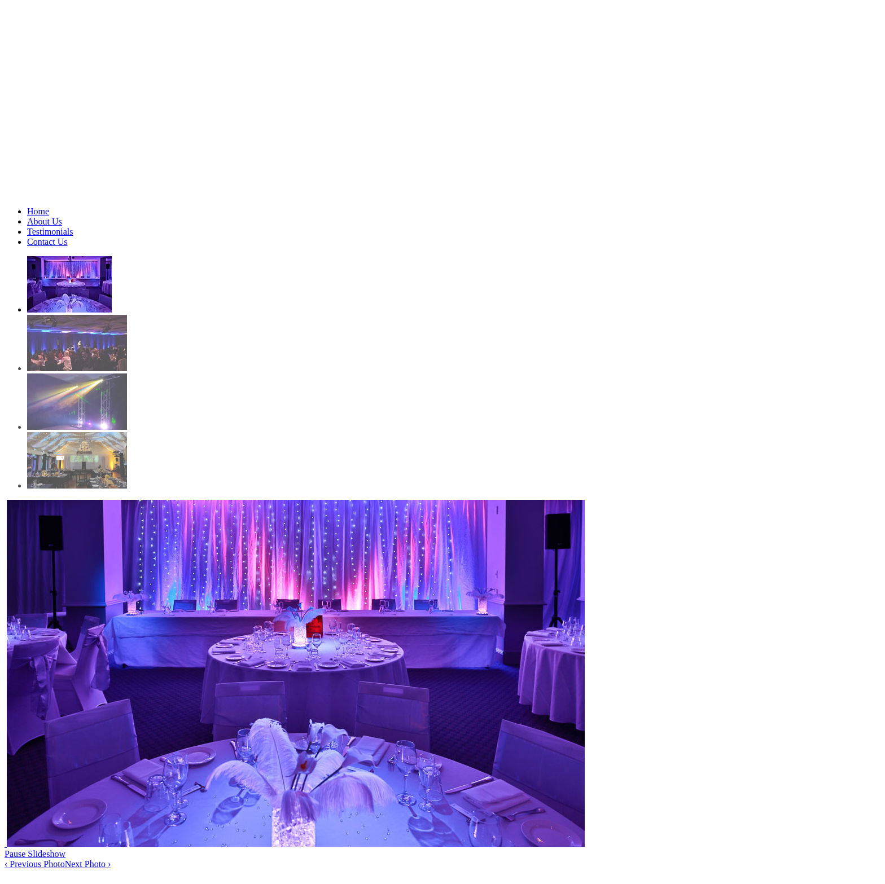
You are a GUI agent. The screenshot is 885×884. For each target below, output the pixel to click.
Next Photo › (88, 864)
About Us (44, 221)
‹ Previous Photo (35, 864)
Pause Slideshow (35, 854)
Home (38, 211)
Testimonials (50, 231)
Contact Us (47, 242)
